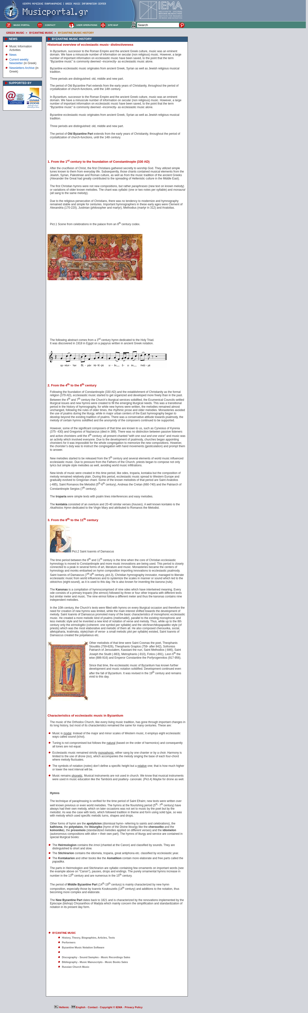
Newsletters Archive (21, 68)
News (12, 54)
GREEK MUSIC (15, 32)
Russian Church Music (75, 966)
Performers (69, 942)
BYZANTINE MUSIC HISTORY (76, 32)
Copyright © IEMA (111, 1007)
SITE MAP (113, 25)
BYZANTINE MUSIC (41, 32)
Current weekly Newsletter (18, 61)
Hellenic (62, 1007)
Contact (93, 1007)
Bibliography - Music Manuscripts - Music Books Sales (95, 962)
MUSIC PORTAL (21, 25)
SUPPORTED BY (20, 83)
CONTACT (50, 25)
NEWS (13, 39)
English (78, 1007)
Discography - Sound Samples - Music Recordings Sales (96, 957)
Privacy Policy (134, 1007)
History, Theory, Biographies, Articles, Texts (88, 937)
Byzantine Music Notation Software (83, 947)
